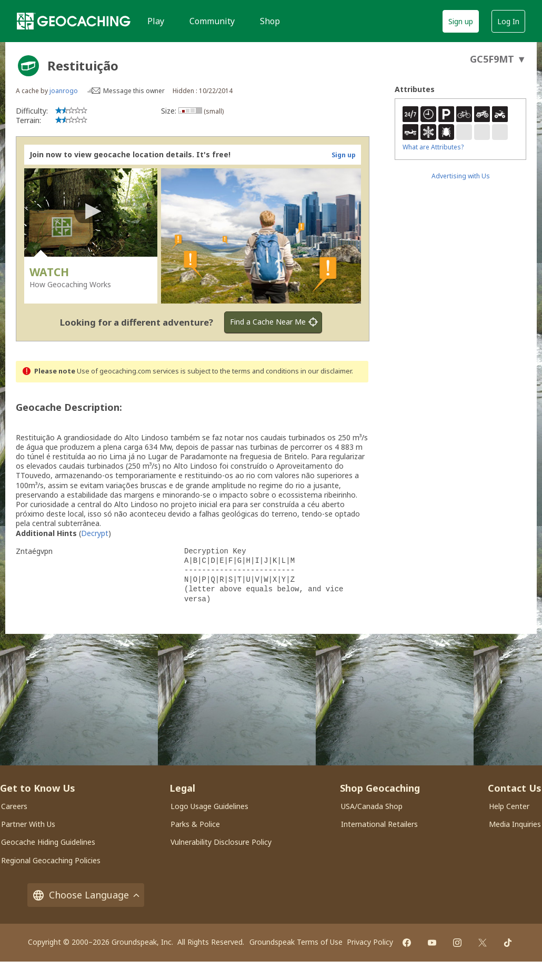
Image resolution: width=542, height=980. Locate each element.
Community (212, 21)
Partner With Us (28, 824)
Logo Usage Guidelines (209, 806)
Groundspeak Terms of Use (296, 942)
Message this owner (134, 90)
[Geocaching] (74, 21)
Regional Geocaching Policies (51, 860)
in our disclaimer (326, 371)
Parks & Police (195, 824)
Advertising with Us (460, 175)
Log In (508, 21)
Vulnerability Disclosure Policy (221, 842)
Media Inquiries (515, 824)
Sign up (460, 21)
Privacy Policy (370, 942)
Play (155, 21)
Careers (14, 806)
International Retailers (379, 824)
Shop (270, 21)
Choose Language (85, 895)
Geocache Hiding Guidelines (48, 842)
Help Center (509, 806)
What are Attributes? (433, 147)
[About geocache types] (28, 65)
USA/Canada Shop (372, 806)
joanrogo (63, 90)
